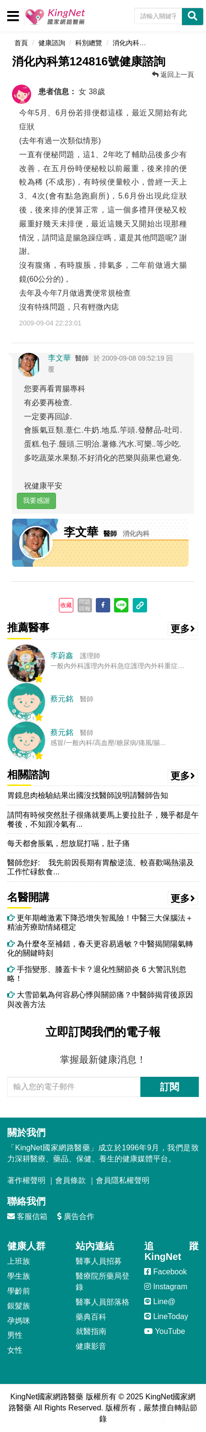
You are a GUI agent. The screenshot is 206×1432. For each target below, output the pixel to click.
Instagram (165, 1287)
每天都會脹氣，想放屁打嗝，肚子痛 (68, 843)
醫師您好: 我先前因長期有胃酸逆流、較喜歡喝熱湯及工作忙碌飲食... (100, 867)
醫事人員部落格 (102, 1302)
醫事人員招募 (99, 1261)
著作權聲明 (26, 1180)
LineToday (166, 1316)
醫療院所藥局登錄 (102, 1281)
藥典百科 (91, 1317)
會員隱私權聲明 (122, 1180)
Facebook (165, 1272)
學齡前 (18, 1291)
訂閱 (169, 1087)
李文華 (59, 358)
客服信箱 (27, 1216)
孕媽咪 (18, 1321)
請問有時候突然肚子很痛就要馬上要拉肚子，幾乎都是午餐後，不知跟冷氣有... (103, 819)
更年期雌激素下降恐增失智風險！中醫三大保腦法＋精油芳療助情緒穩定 (100, 922)
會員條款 (70, 1180)
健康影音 (91, 1346)
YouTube (164, 1331)
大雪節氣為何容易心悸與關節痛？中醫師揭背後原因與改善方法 (100, 999)
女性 (15, 1350)
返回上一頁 (173, 74)
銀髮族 (18, 1306)
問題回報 (85, 605)
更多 (183, 628)
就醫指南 (91, 1331)
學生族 (18, 1276)
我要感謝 (36, 500)
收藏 (66, 605)
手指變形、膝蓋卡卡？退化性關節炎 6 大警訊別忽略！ (96, 974)
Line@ (159, 1301)
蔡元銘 (61, 699)
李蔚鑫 (61, 655)
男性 (15, 1335)
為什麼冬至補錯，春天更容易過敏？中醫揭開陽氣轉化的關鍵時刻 (100, 948)
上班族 (18, 1261)
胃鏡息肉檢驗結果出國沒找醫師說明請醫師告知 (87, 795)
